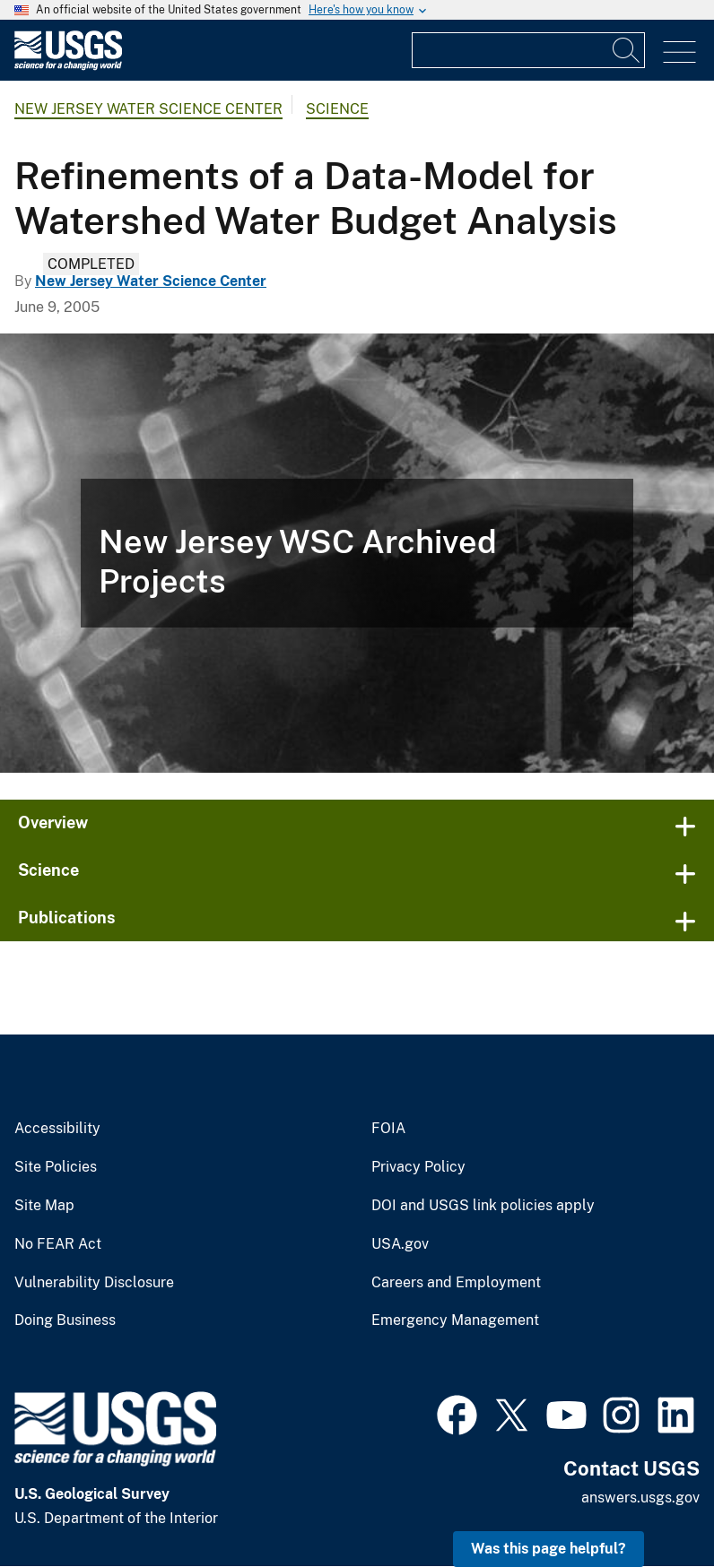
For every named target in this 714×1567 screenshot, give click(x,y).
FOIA (388, 1129)
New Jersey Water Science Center (148, 108)
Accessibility (57, 1129)
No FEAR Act (57, 1244)
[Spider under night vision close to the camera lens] (357, 553)
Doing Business (65, 1320)
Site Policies (55, 1167)
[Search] (627, 50)
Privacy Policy (418, 1167)
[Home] (68, 65)
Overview (53, 822)
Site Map (44, 1206)
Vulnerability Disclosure (94, 1283)
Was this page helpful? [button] (548, 1548)
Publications (67, 917)
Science (337, 108)
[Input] (528, 50)
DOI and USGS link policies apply (483, 1206)
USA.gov (400, 1244)
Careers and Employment (456, 1283)
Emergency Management (455, 1320)
